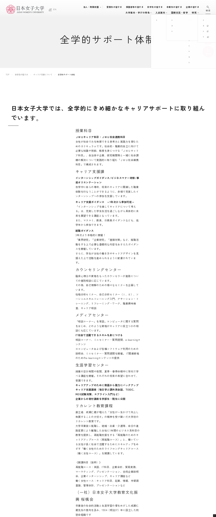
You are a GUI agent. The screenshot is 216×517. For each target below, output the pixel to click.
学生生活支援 (107, 475)
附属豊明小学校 (143, 457)
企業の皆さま (194, 6)
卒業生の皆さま (176, 6)
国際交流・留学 (155, 12)
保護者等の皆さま (137, 6)
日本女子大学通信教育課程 (150, 481)
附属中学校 (141, 463)
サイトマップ (179, 451)
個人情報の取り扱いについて (187, 463)
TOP (7, 74)
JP (50, 9)
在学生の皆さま (157, 6)
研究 (170, 12)
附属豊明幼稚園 (143, 451)
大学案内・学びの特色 (71, 12)
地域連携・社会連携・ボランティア (117, 484)
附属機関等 (141, 487)
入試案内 (112, 12)
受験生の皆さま (116, 6)
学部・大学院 (94, 12)
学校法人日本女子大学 (147, 475)
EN (54, 9)
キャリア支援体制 (109, 480)
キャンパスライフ (131, 12)
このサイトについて (183, 457)
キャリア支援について (42, 74)
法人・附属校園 (93, 6)
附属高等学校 (142, 469)
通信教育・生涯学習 (187, 12)
